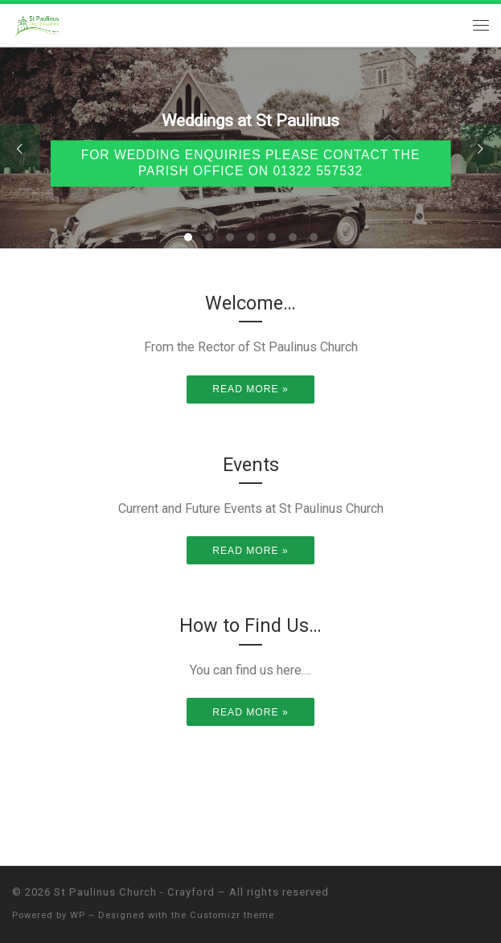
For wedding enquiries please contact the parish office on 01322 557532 (251, 163)
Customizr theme (232, 915)
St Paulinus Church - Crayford (134, 892)
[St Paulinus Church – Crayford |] (38, 24)
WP (77, 915)
